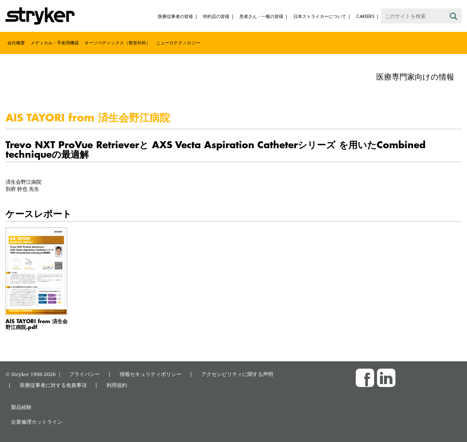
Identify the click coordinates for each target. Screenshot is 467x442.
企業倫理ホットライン (36, 421)
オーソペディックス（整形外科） (117, 43)
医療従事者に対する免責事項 (53, 384)
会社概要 (16, 43)
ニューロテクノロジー (178, 43)
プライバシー (84, 373)
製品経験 (21, 406)
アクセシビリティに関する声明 (237, 373)
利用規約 (116, 384)
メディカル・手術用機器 (54, 43)
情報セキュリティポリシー (150, 373)
